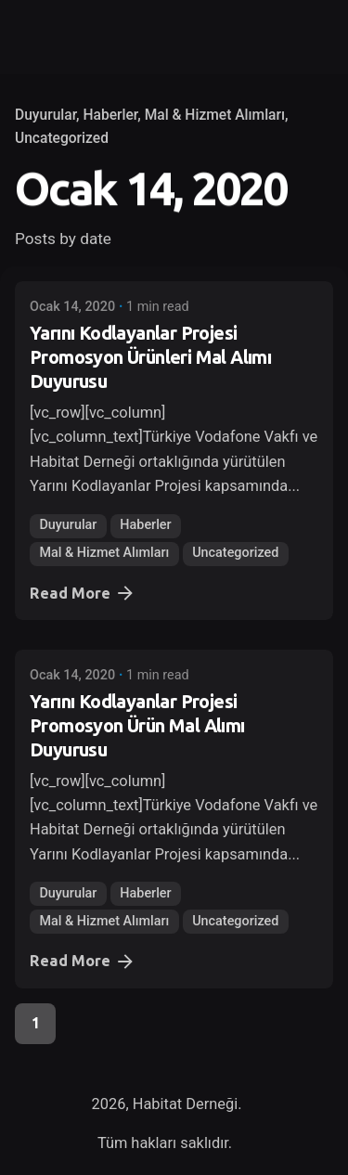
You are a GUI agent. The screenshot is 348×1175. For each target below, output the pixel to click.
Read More (83, 593)
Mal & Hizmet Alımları (215, 115)
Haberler (110, 115)
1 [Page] (36, 1022)
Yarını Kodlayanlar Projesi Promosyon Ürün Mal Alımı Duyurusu (137, 725)
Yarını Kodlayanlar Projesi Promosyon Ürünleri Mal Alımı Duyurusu (150, 357)
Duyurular (45, 115)
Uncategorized (62, 138)
